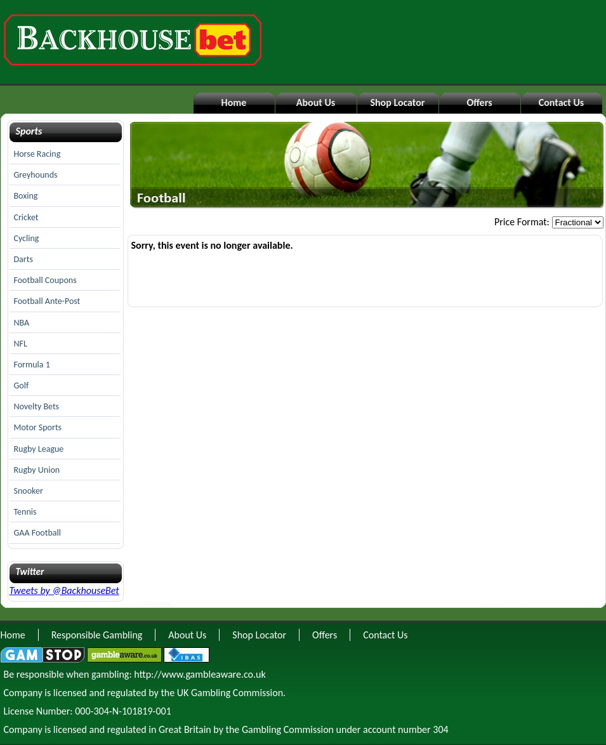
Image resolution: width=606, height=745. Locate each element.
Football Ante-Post (47, 301)
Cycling (26, 238)
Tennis (25, 511)
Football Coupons (45, 280)
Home (234, 102)
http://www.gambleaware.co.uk (199, 674)
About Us (315, 102)
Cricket (26, 217)
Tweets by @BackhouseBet (64, 590)
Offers (479, 102)
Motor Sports (38, 427)
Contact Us (561, 102)
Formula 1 (32, 364)
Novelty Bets (37, 406)
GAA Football (37, 532)
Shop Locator (397, 102)
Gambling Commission (288, 729)
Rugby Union (37, 470)
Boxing (26, 195)
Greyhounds (36, 174)
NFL (20, 343)
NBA (22, 322)
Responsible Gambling (97, 635)
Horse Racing (37, 153)
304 (440, 729)
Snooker (28, 490)
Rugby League (39, 449)
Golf (21, 385)
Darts (23, 259)
